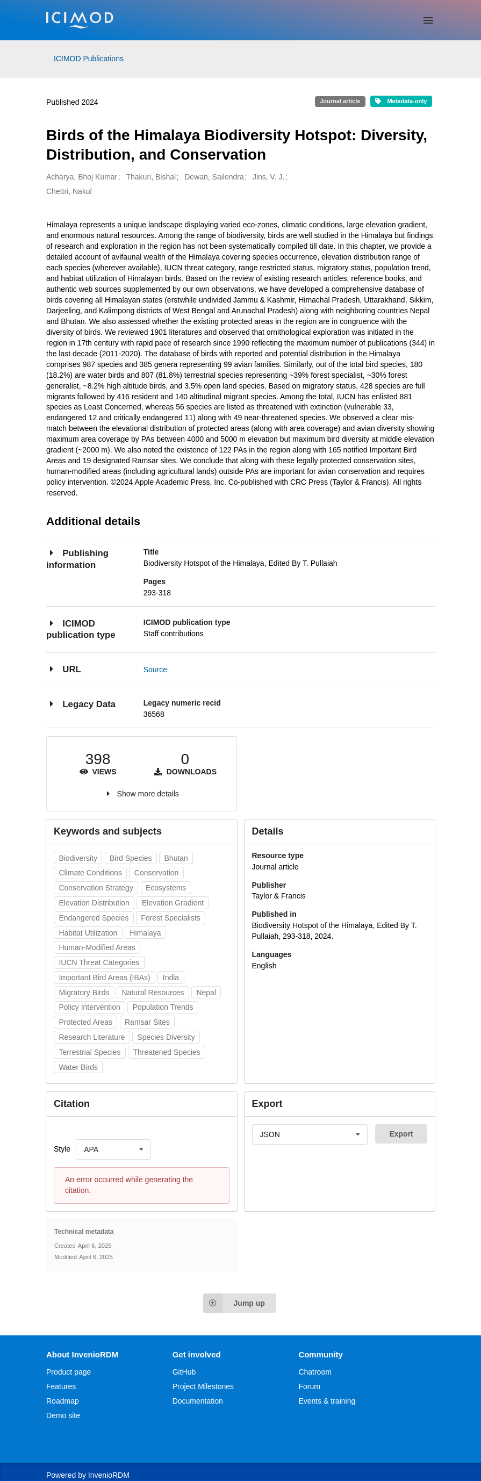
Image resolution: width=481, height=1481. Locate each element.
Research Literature (92, 1037)
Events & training (326, 1401)
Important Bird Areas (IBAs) (104, 977)
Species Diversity (166, 1037)
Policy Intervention (89, 1007)
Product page (68, 1372)
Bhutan (176, 858)
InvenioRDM (109, 1475)
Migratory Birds (84, 992)
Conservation (156, 872)
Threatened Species (166, 1052)
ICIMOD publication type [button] (81, 629)
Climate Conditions (90, 872)
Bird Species (131, 858)
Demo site (63, 1415)
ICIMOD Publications (89, 58)
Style (62, 1149)
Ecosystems (166, 887)
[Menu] (428, 20)
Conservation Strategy (96, 887)
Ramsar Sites (147, 1022)
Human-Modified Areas (97, 947)
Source (155, 669)
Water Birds (78, 1067)
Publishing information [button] (77, 558)
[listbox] (113, 1149)
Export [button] (401, 1134)
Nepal (206, 992)
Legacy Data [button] (81, 703)
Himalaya (145, 933)
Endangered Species (93, 918)
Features (61, 1386)
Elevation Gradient (173, 902)
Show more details (148, 793)
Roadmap (62, 1401)
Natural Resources (153, 992)
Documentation (198, 1401)
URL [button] (63, 668)
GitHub (184, 1372)
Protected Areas (85, 1022)
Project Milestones (203, 1386)
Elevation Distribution (94, 902)
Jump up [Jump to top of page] (234, 1303)
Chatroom (314, 1372)
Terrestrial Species (89, 1052)
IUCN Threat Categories (99, 962)
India (171, 977)
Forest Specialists (170, 918)
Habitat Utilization (88, 933)
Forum (309, 1386)
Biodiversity (78, 858)
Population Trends (163, 1007)
